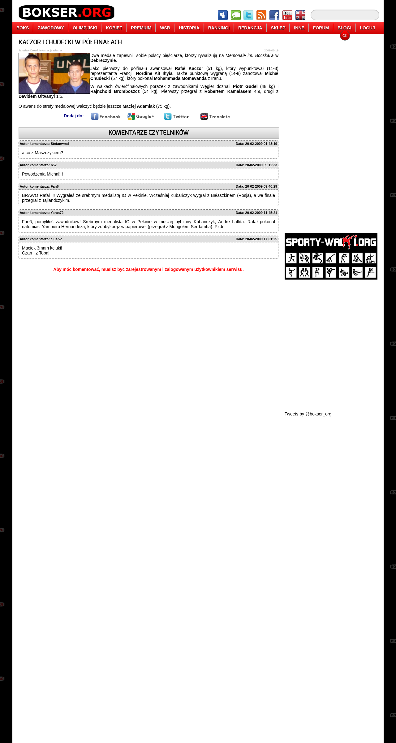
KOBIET (114, 27)
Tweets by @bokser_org (308, 413)
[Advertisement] (331, 131)
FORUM (321, 27)
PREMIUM (141, 27)
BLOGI (344, 27)
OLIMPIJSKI (85, 27)
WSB (165, 27)
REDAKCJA (250, 27)
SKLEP (278, 27)
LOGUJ (367, 27)
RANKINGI (219, 27)
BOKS (22, 27)
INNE (299, 27)
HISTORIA (189, 27)
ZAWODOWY (50, 27)
